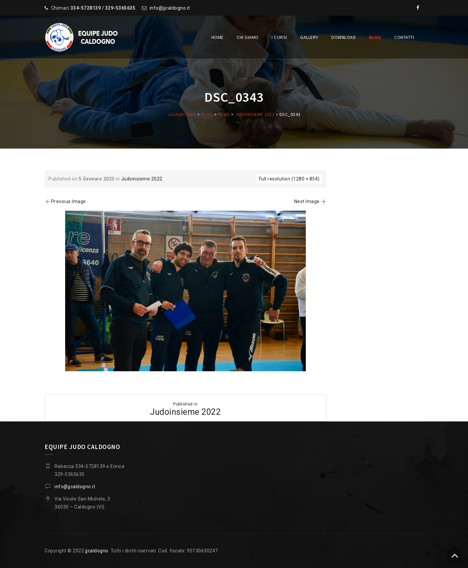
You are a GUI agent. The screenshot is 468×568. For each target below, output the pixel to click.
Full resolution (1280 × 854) (289, 178)
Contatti (404, 37)
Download (343, 37)
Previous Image (65, 201)
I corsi (279, 37)
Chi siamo (248, 37)
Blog (375, 37)
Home (217, 37)
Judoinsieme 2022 (142, 178)
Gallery (309, 37)
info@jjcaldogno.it (170, 8)
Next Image (310, 201)
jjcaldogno (96, 550)
